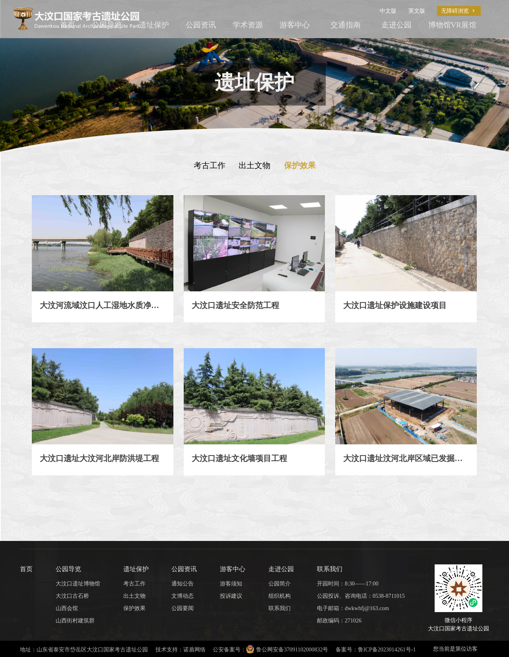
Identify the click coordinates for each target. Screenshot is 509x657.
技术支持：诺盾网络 (180, 649)
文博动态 (182, 596)
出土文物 (254, 165)
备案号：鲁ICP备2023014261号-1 (376, 649)
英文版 (416, 11)
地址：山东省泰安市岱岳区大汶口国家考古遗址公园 (84, 649)
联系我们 (279, 608)
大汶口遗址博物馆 (78, 584)
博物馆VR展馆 (452, 25)
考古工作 (209, 165)
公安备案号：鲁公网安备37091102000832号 (270, 649)
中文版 (388, 11)
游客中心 (295, 25)
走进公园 (396, 25)
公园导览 (68, 569)
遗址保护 (154, 25)
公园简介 (279, 584)
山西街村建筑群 (75, 621)
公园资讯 (201, 25)
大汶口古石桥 (72, 596)
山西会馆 (67, 608)
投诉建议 (231, 596)
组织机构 (279, 596)
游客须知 (231, 584)
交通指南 (345, 25)
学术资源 (248, 25)
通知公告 (182, 584)
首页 (26, 569)
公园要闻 (182, 608)
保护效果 (300, 165)
